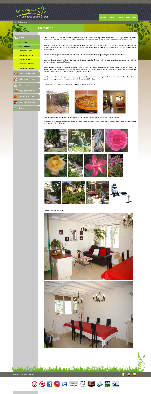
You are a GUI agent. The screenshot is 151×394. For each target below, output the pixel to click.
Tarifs (120, 17)
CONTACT (16, 374)
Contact (112, 17)
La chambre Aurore (25, 51)
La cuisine (23, 85)
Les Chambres (25, 46)
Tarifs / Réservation (28, 73)
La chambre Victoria (26, 55)
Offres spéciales (26, 79)
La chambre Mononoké (27, 68)
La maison (23, 42)
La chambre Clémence (27, 64)
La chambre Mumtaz (26, 59)
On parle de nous (27, 102)
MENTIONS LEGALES (27, 374)
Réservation (131, 17)
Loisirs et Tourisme (27, 96)
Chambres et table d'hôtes (35, 16)
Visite (21, 37)
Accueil (103, 17)
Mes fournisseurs (27, 91)
